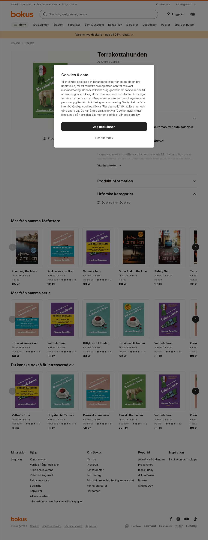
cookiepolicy (132, 114)
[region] (104, 106)
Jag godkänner (104, 127)
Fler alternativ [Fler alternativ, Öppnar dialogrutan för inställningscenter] (104, 138)
